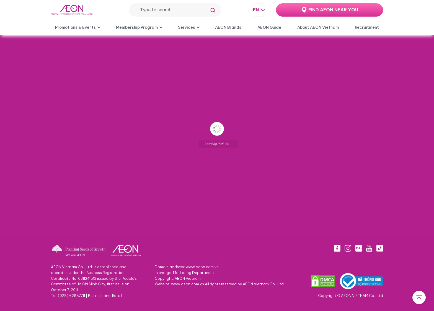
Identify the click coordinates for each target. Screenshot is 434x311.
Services (186, 27)
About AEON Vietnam (318, 27)
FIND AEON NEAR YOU (333, 9)
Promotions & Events (75, 27)
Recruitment (367, 27)
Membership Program (137, 27)
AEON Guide (269, 27)
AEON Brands (228, 27)
